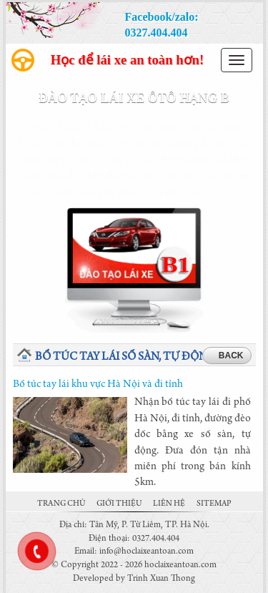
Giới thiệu (119, 504)
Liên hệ (169, 504)
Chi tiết (222, 193)
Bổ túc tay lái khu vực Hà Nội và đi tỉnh (98, 385)
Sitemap (214, 504)
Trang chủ (61, 504)
